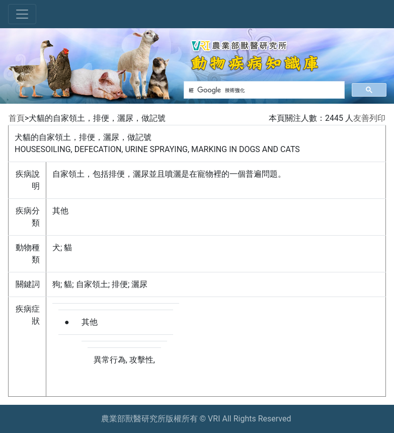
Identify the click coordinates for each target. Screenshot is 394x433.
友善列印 (369, 118)
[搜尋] (263, 90)
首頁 (17, 118)
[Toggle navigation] (22, 14)
